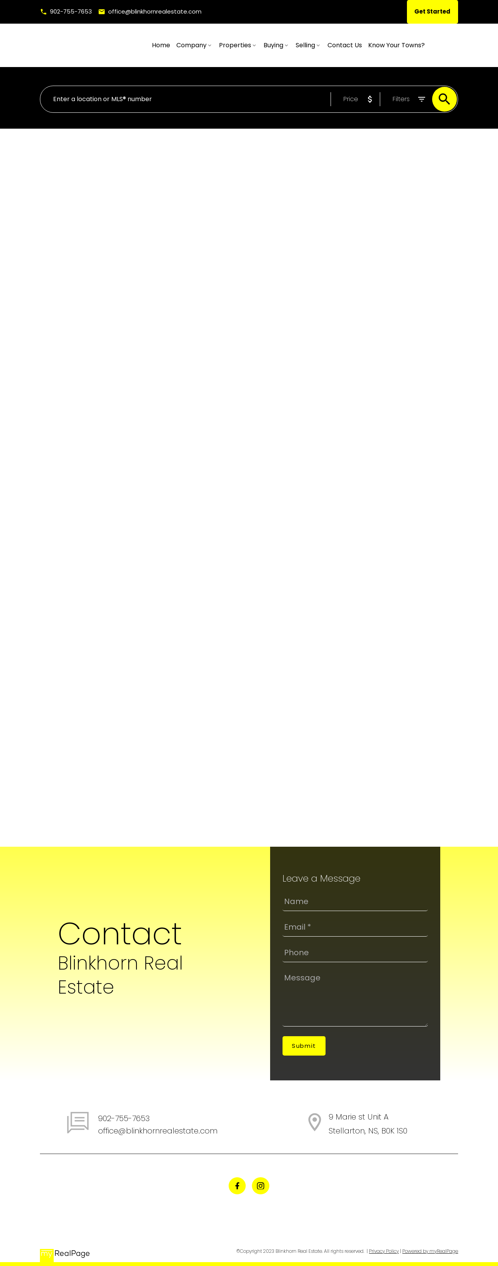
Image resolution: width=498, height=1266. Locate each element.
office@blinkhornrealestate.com (155, 12)
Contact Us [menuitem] (378, 45)
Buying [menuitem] (307, 45)
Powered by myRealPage (430, 1251)
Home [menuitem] (194, 45)
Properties (268, 45)
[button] (66, 12)
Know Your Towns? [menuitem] (430, 45)
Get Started (431, 12)
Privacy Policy (384, 1251)
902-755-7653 (71, 12)
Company (225, 45)
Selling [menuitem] (338, 45)
